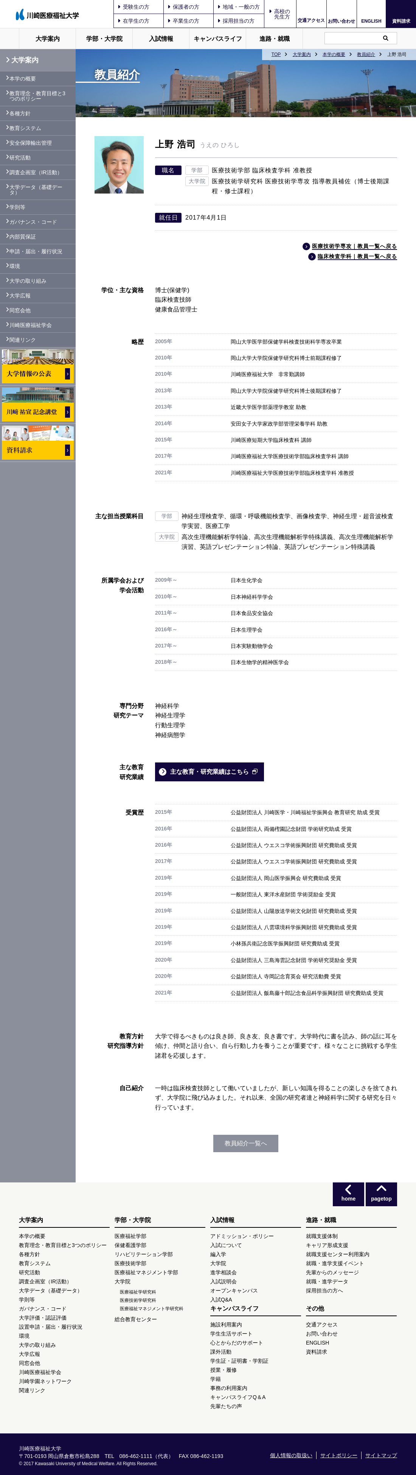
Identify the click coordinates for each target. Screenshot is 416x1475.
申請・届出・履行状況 (35, 251)
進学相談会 (223, 1272)
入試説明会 (223, 1281)
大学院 (122, 1281)
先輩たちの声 (226, 1406)
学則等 (17, 207)
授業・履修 (223, 1370)
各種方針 (20, 113)
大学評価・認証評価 (43, 1318)
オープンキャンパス (234, 1291)
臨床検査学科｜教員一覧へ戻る (357, 256)
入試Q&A (221, 1300)
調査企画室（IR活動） (35, 172)
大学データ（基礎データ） (35, 189)
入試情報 (161, 39)
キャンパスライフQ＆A (237, 1397)
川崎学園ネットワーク (45, 1381)
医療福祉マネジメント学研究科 (151, 1308)
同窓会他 (20, 310)
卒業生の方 (183, 21)
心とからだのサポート (236, 1343)
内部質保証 (22, 237)
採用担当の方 (236, 21)
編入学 (218, 1254)
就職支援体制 (322, 1236)
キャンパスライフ (218, 39)
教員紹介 (366, 54)
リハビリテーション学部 (144, 1254)
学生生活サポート (231, 1334)
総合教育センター (136, 1319)
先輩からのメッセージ (332, 1272)
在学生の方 (133, 21)
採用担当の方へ (324, 1291)
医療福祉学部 (130, 1236)
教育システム (25, 128)
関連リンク (22, 340)
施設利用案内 (226, 1325)
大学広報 (20, 296)
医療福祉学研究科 (138, 1292)
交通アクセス (311, 20)
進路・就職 (274, 39)
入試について (226, 1245)
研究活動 (20, 158)
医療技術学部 (130, 1263)
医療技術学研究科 (138, 1300)
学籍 (215, 1379)
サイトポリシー (338, 1455)
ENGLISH (371, 21)
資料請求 (401, 21)
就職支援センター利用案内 (337, 1254)
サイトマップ (381, 1455)
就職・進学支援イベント (335, 1263)
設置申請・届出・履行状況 (50, 1327)
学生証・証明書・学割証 (239, 1361)
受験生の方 (133, 7)
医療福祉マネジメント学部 (146, 1272)
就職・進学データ (327, 1281)
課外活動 (220, 1352)
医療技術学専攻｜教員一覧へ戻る (354, 246)
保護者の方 (183, 7)
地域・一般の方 (238, 7)
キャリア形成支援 (327, 1245)
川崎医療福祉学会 (30, 325)
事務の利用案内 (228, 1388)
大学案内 (48, 39)
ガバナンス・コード (33, 222)
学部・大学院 (104, 39)
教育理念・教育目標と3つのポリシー (37, 96)
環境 (14, 266)
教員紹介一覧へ (246, 1143)
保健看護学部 (130, 1245)
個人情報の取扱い (291, 1455)
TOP (276, 54)
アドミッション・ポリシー (242, 1236)
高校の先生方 (282, 14)
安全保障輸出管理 (30, 143)
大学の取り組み (28, 281)
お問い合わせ (341, 21)
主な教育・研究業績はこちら (209, 771)
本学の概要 (334, 54)
